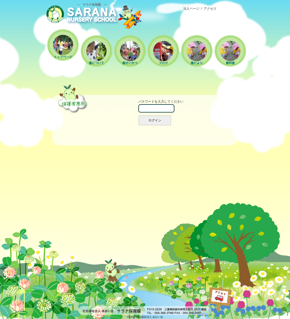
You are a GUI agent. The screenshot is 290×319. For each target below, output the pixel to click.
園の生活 (130, 51)
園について (96, 51)
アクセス (210, 8)
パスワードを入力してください (160, 106)
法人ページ (191, 8)
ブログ (163, 51)
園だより (196, 51)
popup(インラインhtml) (232, 293)
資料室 (230, 51)
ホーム (63, 45)
